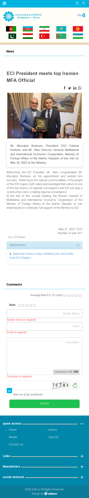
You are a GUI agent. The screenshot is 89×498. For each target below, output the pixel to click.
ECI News (19, 237)
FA (79, 15)
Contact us (16, 444)
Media (13, 437)
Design (36, 494)
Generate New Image (75, 385)
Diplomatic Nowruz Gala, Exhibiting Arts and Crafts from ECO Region (41, 256)
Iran (10, 237)
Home (13, 430)
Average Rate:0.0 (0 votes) (46, 295)
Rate (11, 305)
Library (52, 430)
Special (53, 437)
